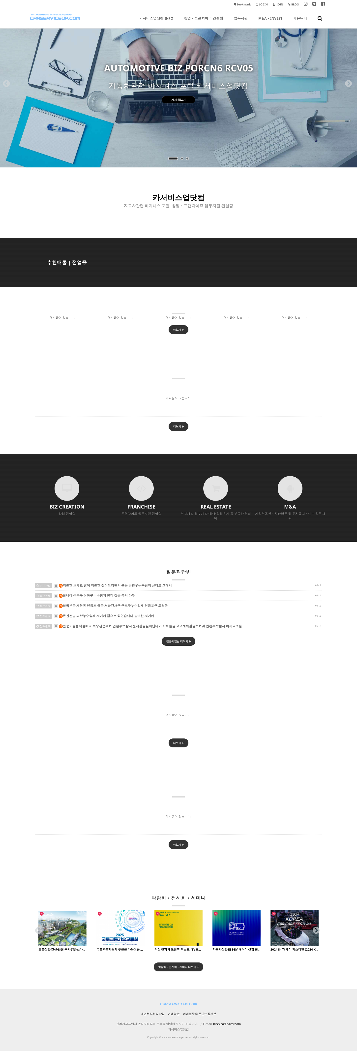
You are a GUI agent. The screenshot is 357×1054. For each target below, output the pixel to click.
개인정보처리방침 (153, 1017)
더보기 (178, 330)
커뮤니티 (300, 22)
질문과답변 (178, 575)
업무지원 (241, 22)
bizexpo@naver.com (227, 1027)
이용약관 (174, 1017)
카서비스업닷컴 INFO (156, 22)
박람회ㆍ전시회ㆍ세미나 (178, 903)
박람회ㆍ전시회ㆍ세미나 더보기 (178, 970)
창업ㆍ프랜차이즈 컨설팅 (203, 22)
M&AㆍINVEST (270, 22)
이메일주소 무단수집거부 (199, 1017)
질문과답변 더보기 (178, 642)
